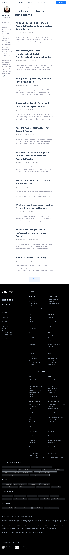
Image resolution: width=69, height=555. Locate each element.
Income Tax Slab (52, 379)
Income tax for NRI (52, 305)
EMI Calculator (32, 433)
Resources (31, 2)
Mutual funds (32, 310)
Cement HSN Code (53, 356)
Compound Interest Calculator (36, 457)
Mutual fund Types (33, 406)
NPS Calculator (52, 442)
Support (4, 307)
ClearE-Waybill (51, 319)
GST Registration (33, 379)
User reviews (5, 324)
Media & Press (5, 321)
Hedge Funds (32, 412)
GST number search (53, 433)
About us (4, 315)
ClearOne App (51, 346)
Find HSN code (51, 446)
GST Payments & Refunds (35, 390)
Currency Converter (34, 455)
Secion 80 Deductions (53, 303)
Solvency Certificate (53, 415)
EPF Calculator (51, 455)
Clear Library (5, 328)
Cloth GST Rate (52, 362)
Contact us (5, 317)
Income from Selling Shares (55, 394)
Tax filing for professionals (35, 353)
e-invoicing (31, 326)
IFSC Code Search (52, 435)
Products (22, 2)
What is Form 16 (52, 384)
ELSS (30, 408)
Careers (4, 319)
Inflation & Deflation (53, 408)
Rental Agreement (52, 419)
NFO (30, 417)
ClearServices (32, 305)
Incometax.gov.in (52, 392)
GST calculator (32, 442)
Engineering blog (6, 326)
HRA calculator (32, 446)
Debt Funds (31, 415)
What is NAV (32, 421)
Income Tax (51, 301)
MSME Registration (33, 366)
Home (16, 7)
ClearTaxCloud (32, 342)
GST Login (31, 319)
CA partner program (34, 335)
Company (41, 2)
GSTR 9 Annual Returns (34, 388)
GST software (32, 321)
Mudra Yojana (51, 406)
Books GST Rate (52, 364)
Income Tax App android (54, 299)
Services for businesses (54, 344)
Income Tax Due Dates (53, 396)
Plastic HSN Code (52, 360)
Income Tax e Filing (33, 299)
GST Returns (32, 381)
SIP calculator (32, 440)
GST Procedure (32, 384)
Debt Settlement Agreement (55, 417)
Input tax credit (32, 328)
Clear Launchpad (33, 358)
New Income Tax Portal (53, 390)
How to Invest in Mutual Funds (36, 404)
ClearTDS (50, 324)
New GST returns (33, 324)
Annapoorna (29, 7)
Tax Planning (32, 301)
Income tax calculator (34, 431)
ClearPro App (32, 344)
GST (30, 317)
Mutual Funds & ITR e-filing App (36, 308)
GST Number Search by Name (55, 457)
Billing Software (52, 340)
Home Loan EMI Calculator (54, 440)
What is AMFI (32, 419)
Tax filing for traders (33, 356)
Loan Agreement (52, 410)
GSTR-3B (31, 396)
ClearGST (50, 317)
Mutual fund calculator (34, 435)
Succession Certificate (53, 412)
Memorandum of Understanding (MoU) (57, 404)
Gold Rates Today (33, 453)
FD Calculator (32, 451)
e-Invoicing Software (53, 321)
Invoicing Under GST (34, 392)
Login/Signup (61, 2)
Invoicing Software (52, 342)
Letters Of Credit (52, 421)
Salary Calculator (52, 453)
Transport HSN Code (53, 358)
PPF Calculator (51, 431)
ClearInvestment (33, 303)
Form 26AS (50, 381)
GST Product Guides (7, 334)
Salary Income (51, 386)
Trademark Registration (34, 360)
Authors (22, 7)
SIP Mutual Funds (33, 410)
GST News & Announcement (36, 386)
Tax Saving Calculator (53, 449)
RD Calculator (32, 449)
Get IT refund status (53, 451)
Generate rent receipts (54, 438)
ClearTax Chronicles (7, 332)
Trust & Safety (5, 336)
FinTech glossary (6, 330)
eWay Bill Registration (53, 326)
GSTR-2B (31, 394)
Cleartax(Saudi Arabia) (7, 339)
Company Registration (34, 362)
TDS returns (31, 364)
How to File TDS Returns (54, 388)
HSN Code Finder (52, 353)
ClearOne (50, 337)
